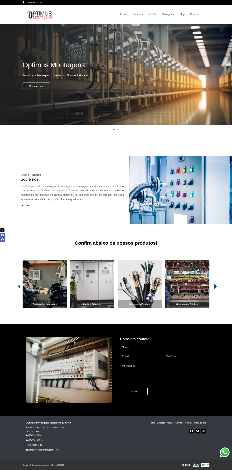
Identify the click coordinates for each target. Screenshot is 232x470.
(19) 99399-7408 (34, 445)
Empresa (138, 14)
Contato (194, 14)
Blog (182, 14)
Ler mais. (26, 205)
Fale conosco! (36, 86)
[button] (114, 129)
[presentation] (15, 299)
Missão (152, 14)
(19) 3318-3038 (33, 435)
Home (123, 14)
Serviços (167, 14)
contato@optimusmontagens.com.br (42, 450)
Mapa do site (200, 423)
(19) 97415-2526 (34, 440)
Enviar (134, 391)
